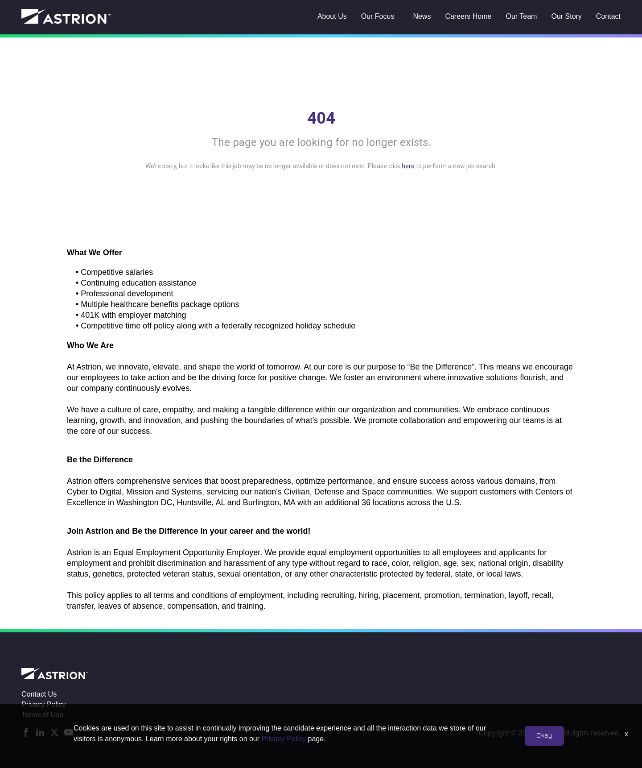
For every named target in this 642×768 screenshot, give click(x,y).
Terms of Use (42, 714)
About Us (332, 16)
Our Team (521, 16)
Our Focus (378, 16)
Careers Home (468, 16)
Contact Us (39, 694)
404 (321, 118)
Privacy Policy (43, 704)
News (422, 16)
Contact (608, 16)
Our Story (566, 16)
